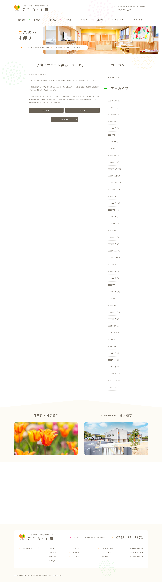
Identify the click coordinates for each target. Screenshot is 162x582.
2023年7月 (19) (114, 203)
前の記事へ (46, 110)
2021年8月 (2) (113, 346)
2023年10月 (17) (114, 182)
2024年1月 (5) (113, 162)
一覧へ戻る (64, 119)
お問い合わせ (106, 552)
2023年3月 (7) (113, 230)
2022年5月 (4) (113, 298)
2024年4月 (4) (113, 141)
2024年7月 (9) (113, 121)
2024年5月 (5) (113, 135)
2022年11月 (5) (114, 257)
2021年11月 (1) (113, 326)
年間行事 (68, 19)
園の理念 (21, 19)
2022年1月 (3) (113, 319)
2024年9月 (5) (113, 107)
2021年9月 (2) (113, 339)
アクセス (83, 19)
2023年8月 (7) (113, 196)
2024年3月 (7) (113, 148)
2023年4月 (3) (113, 223)
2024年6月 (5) (113, 128)
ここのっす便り (138, 19)
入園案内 (99, 19)
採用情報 (104, 556)
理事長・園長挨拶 (136, 548)
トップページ (27, 548)
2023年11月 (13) (114, 176)
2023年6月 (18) (114, 210)
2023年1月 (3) (113, 244)
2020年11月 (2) (114, 380)
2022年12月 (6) (114, 251)
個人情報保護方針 (136, 556)
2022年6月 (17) (114, 291)
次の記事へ (82, 110)
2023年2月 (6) (113, 237)
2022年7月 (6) (113, 285)
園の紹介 (37, 19)
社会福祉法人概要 (136, 552)
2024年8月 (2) (113, 114)
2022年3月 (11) (114, 312)
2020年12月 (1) (114, 373)
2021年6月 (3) (113, 360)
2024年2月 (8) (113, 155)
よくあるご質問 (117, 19)
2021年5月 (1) (113, 366)
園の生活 (52, 19)
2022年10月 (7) (114, 264)
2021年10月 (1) (113, 332)
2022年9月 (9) (113, 271)
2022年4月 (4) (113, 305)
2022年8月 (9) (113, 278)
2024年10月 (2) (114, 100)
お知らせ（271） (114, 77)
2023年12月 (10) (114, 169)
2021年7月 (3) (113, 353)
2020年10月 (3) (114, 387)
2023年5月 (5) (113, 216)
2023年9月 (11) (114, 189)
